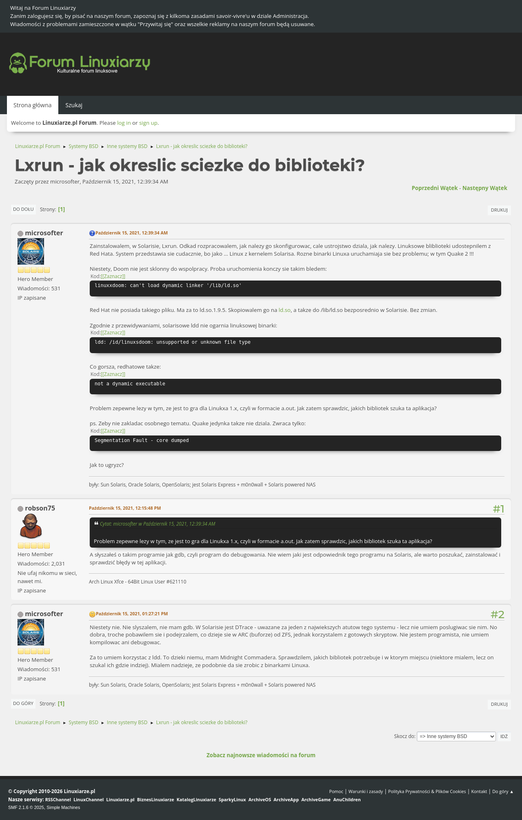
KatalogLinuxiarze (196, 799)
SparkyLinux (232, 799)
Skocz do (404, 736)
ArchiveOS (259, 799)
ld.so (284, 310)
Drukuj (499, 210)
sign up (148, 122)
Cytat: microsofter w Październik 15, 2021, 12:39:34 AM (157, 523)
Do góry (23, 703)
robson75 (40, 508)
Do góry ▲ (503, 791)
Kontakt (479, 791)
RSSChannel (58, 799)
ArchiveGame (316, 799)
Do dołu (23, 209)
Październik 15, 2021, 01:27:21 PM (132, 613)
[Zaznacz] (113, 276)
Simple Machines (63, 807)
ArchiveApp (286, 799)
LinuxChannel (88, 799)
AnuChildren (347, 799)
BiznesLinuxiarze (155, 799)
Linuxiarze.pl (120, 799)
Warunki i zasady (366, 791)
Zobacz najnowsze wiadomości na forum (260, 755)
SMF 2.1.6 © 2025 (26, 807)
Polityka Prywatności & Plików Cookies (427, 791)
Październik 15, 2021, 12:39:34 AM (131, 233)
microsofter (44, 232)
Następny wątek (484, 188)
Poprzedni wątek (434, 188)
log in (124, 122)
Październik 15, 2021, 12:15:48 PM (125, 508)
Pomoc (336, 791)
